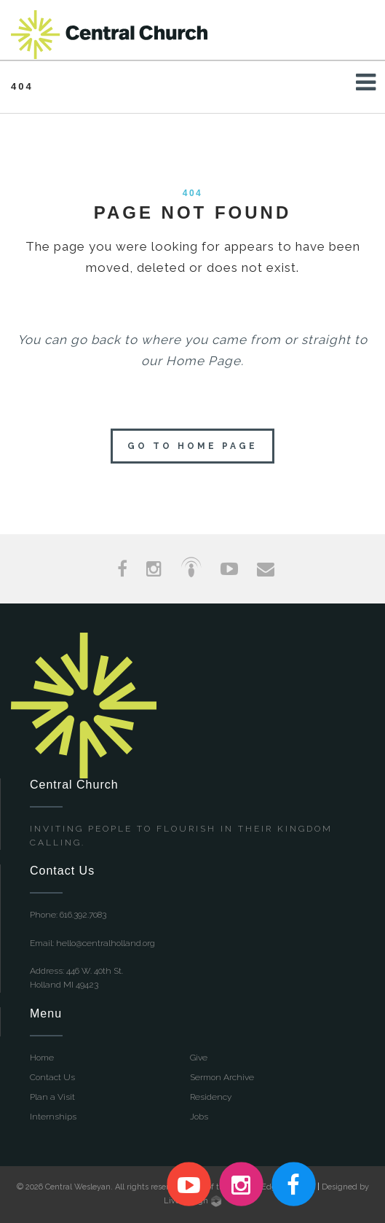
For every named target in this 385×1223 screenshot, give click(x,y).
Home (42, 1057)
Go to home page (192, 446)
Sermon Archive (222, 1077)
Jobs (199, 1116)
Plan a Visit (52, 1097)
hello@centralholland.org (105, 943)
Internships (53, 1116)
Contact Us (52, 1077)
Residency (210, 1097)
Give (198, 1057)
